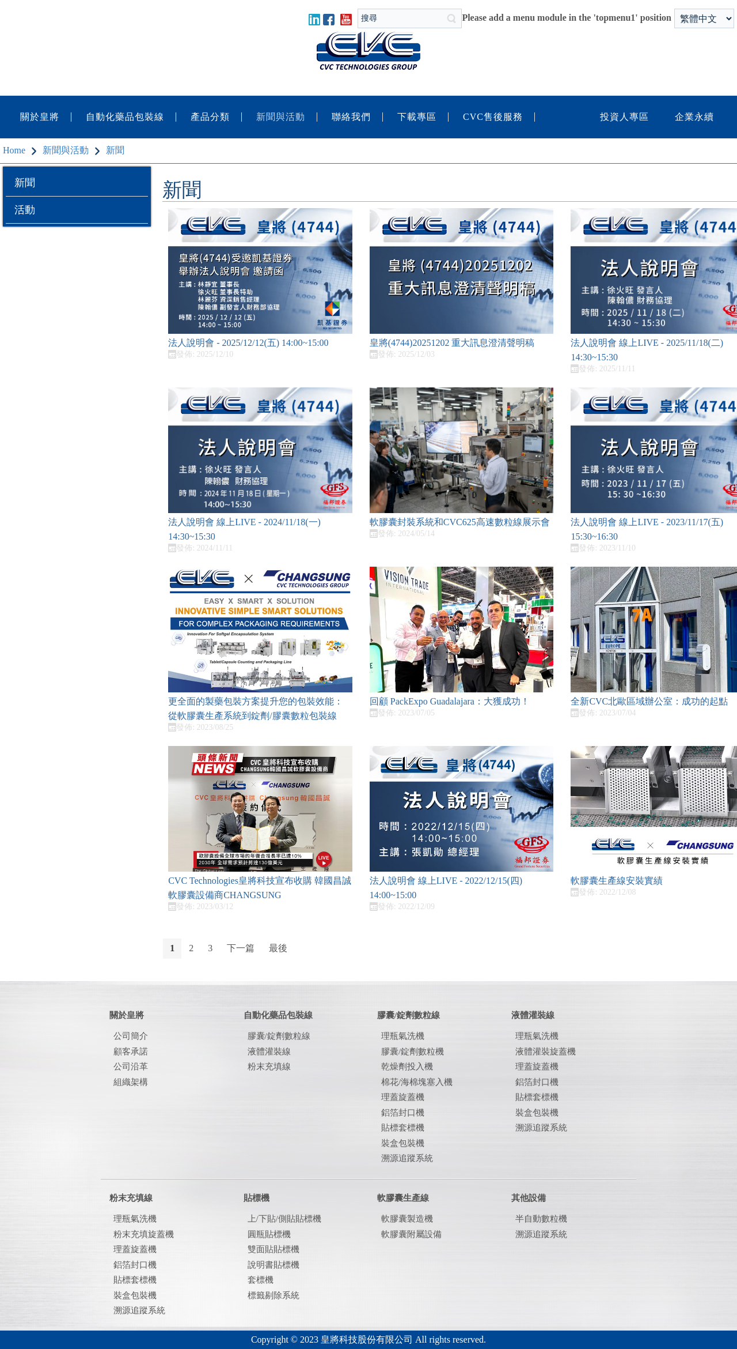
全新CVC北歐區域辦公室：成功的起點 (649, 701)
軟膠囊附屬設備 (411, 1234)
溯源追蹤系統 (541, 1127)
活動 (24, 210)
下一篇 (240, 948)
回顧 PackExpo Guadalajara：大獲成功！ (450, 701)
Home (14, 150)
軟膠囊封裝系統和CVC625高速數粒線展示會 (460, 522)
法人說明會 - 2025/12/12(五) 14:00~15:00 (248, 343)
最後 (278, 948)
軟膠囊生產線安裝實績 (617, 880)
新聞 (24, 183)
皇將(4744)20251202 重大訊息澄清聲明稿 (452, 343)
